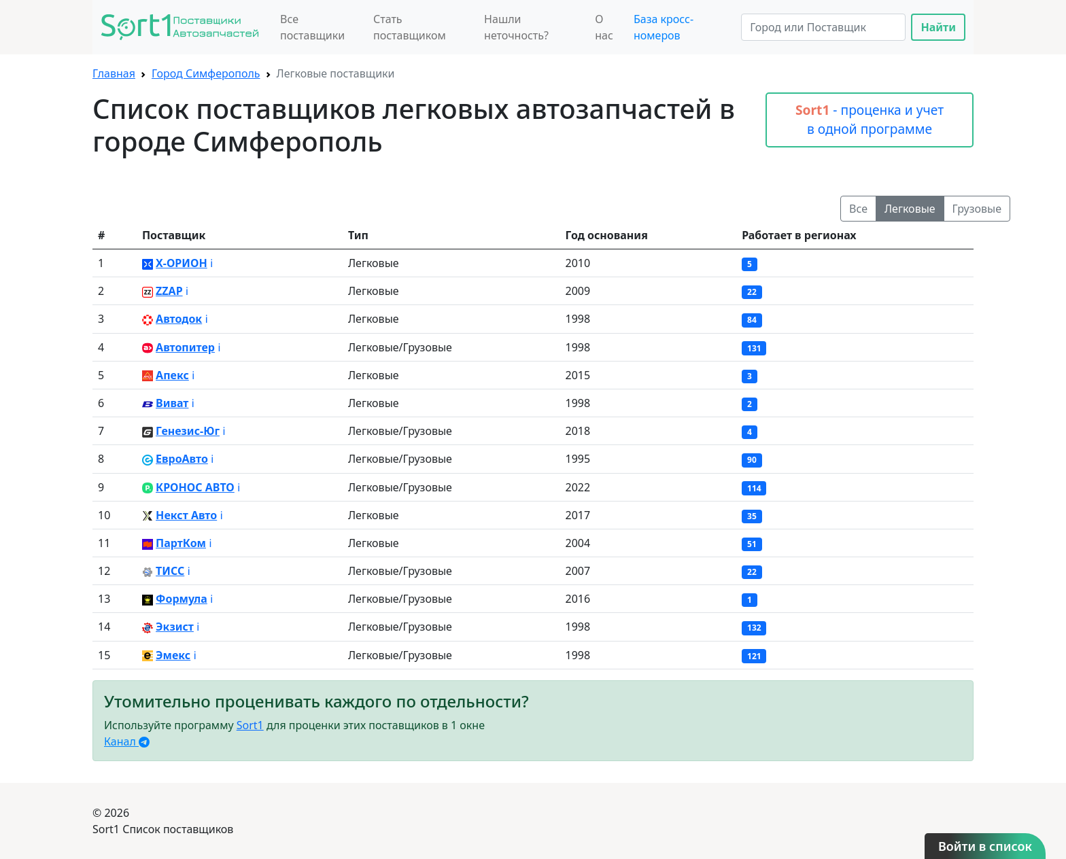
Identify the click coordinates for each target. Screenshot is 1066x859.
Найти (938, 27)
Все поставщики (312, 27)
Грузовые (976, 208)
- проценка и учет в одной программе (869, 120)
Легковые (909, 208)
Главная (113, 73)
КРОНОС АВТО (195, 487)
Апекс (172, 375)
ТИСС (170, 570)
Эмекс (173, 655)
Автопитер (185, 347)
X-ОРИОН (181, 263)
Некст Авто (186, 515)
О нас (604, 27)
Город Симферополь (206, 73)
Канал (127, 741)
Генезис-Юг (188, 430)
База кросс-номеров (663, 27)
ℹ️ (211, 263)
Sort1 (250, 725)
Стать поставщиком (409, 27)
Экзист (175, 626)
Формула (181, 598)
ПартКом (181, 543)
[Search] (823, 27)
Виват (172, 403)
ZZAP (169, 290)
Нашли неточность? (516, 27)
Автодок (179, 318)
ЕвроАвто (182, 458)
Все (858, 208)
